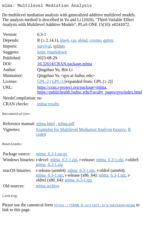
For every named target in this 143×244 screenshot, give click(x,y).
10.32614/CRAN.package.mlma (64, 65)
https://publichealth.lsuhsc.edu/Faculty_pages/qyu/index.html (89, 93)
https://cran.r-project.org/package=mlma (71, 88)
